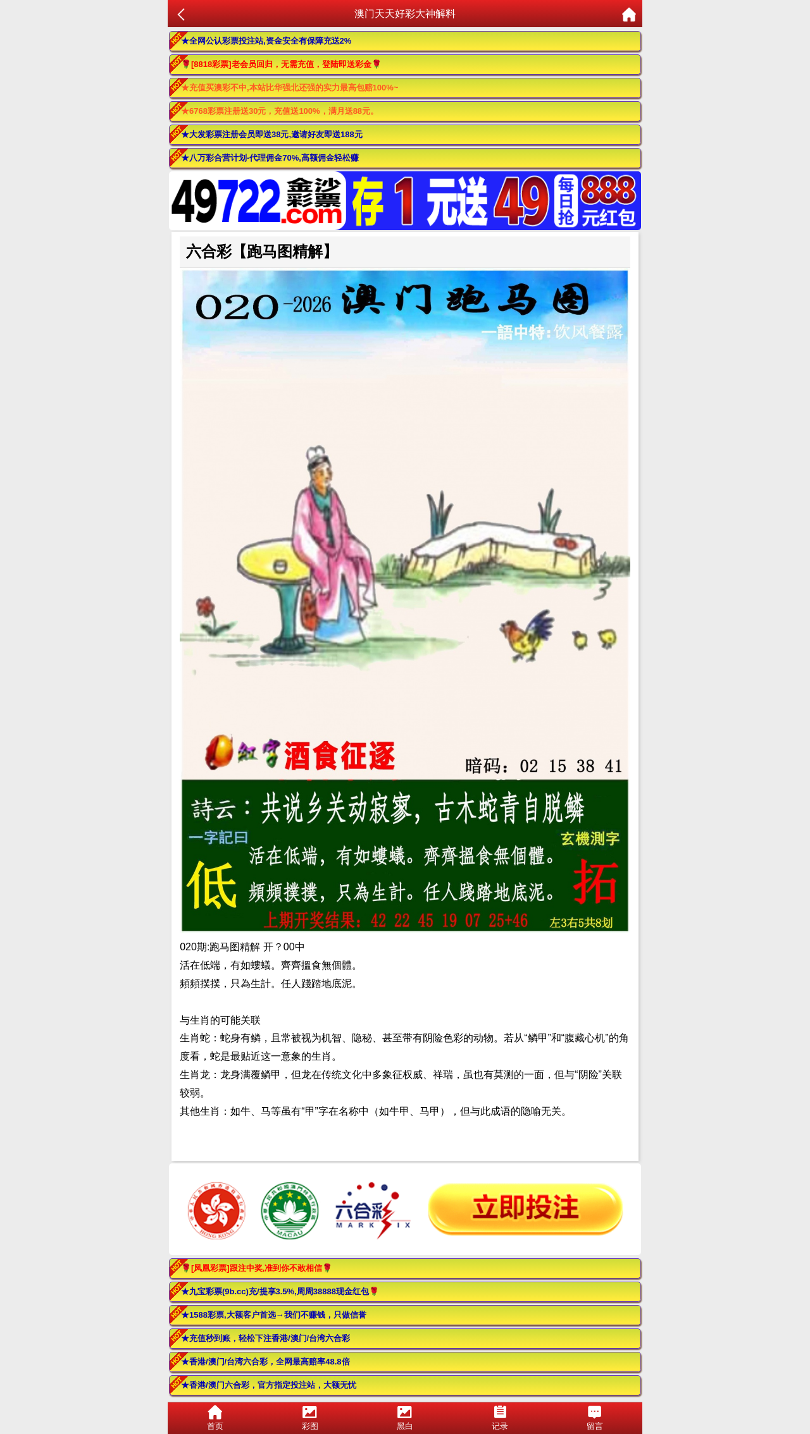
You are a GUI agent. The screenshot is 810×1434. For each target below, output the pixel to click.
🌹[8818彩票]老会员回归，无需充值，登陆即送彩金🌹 (281, 64)
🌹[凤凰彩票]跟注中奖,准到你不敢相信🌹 (256, 1268)
